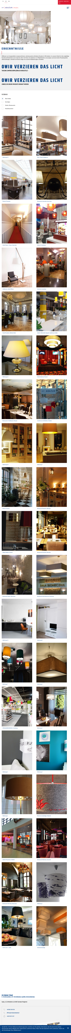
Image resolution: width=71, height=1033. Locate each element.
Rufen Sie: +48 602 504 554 (63, 2)
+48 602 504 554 (9, 1009)
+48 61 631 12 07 (8, 1016)
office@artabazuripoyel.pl (11, 1013)
